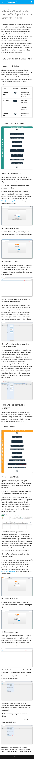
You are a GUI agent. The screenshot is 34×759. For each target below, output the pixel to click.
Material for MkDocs (12, 757)
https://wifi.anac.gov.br (8, 201)
